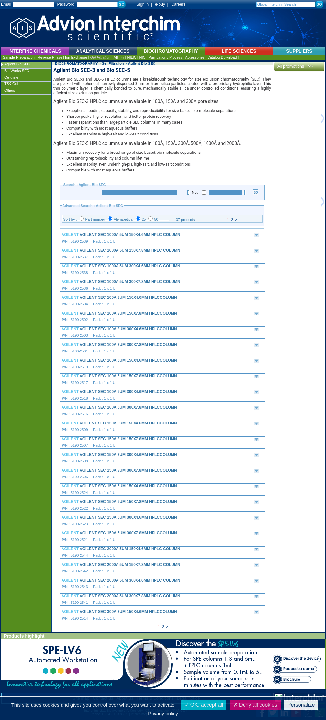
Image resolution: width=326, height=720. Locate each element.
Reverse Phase (50, 57)
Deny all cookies (255, 705)
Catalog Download (222, 57)
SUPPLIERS (299, 51)
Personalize (301, 705)
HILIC (131, 57)
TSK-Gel (11, 84)
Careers (179, 4)
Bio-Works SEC (16, 71)
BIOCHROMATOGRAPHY (76, 63)
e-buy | (162, 4)
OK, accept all (204, 705)
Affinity (119, 57)
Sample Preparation (19, 57)
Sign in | (141, 4)
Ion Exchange (76, 57)
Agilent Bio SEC (17, 64)
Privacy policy (163, 713)
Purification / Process (165, 57)
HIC (142, 57)
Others (9, 90)
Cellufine (11, 77)
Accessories (194, 57)
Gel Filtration (100, 57)
